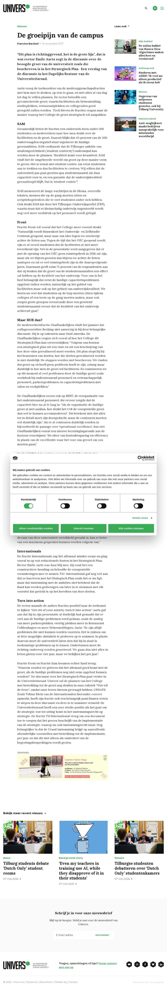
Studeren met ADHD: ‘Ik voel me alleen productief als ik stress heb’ (151, 77)
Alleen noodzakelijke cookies (36, 528)
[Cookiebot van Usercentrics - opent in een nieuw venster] (140, 458)
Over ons (19, 982)
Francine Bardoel (28, 43)
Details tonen (140, 518)
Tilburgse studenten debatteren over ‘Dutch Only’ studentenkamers (137, 868)
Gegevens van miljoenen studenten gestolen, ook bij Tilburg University (151, 103)
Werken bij (60, 982)
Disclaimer (32, 982)
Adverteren (46, 982)
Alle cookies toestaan (131, 528)
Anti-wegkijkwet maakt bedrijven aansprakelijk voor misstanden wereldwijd (151, 129)
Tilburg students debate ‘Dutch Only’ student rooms (26, 868)
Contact (72, 982)
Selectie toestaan (84, 528)
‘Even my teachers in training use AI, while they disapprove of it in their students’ (81, 871)
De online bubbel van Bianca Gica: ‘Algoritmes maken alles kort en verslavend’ (151, 52)
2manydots (157, 982)
